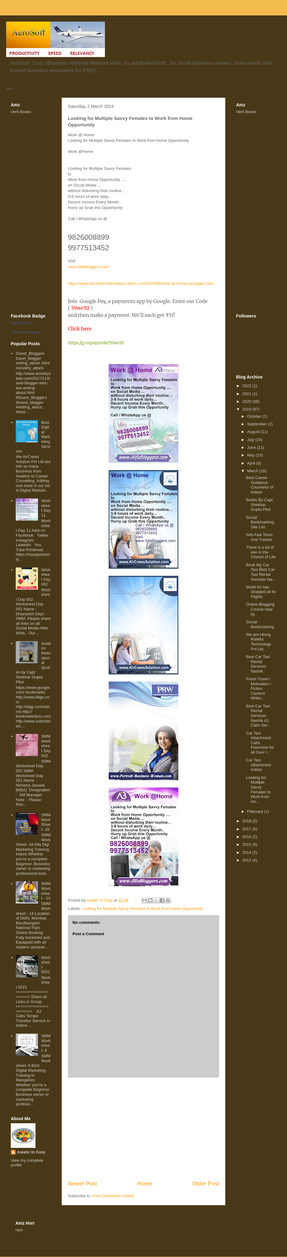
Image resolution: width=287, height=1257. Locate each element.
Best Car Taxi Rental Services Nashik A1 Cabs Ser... (258, 715)
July (251, 439)
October (255, 416)
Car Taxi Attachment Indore (258, 765)
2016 (247, 836)
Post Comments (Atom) (113, 1196)
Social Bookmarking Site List (260, 522)
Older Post (206, 1184)
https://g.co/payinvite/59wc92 (96, 343)
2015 (247, 844)
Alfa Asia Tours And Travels (259, 537)
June (252, 447)
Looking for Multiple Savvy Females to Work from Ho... (258, 789)
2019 (247, 409)
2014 (247, 852)
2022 (247, 385)
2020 (247, 401)
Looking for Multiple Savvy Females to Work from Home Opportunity (142, 908)
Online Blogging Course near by (260, 609)
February (255, 811)
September (257, 424)
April (251, 463)
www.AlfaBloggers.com (88, 266)
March (253, 471)
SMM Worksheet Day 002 (45, 746)
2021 (247, 393)
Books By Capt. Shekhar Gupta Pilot (260, 504)
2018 (247, 821)
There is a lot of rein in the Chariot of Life (261, 552)
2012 (247, 860)
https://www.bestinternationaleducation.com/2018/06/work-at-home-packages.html (141, 283)
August (254, 431)
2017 (247, 829)
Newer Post (82, 1184)
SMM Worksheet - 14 (45, 890)
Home (144, 1184)
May (251, 455)
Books (25, 111)
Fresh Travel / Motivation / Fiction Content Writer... (258, 688)
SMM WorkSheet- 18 (45, 822)
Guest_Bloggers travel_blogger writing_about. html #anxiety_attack (32, 360)
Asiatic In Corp (31, 1152)
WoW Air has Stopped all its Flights (261, 592)
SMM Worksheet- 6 (45, 1043)
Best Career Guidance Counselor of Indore (259, 484)
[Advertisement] (143, 1129)
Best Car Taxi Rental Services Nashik (258, 664)
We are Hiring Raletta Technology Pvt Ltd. (258, 641)
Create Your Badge (25, 332)
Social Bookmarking (260, 624)
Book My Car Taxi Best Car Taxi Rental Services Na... (261, 572)
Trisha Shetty (21, 323)
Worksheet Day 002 (45, 577)
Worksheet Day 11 (45, 508)
